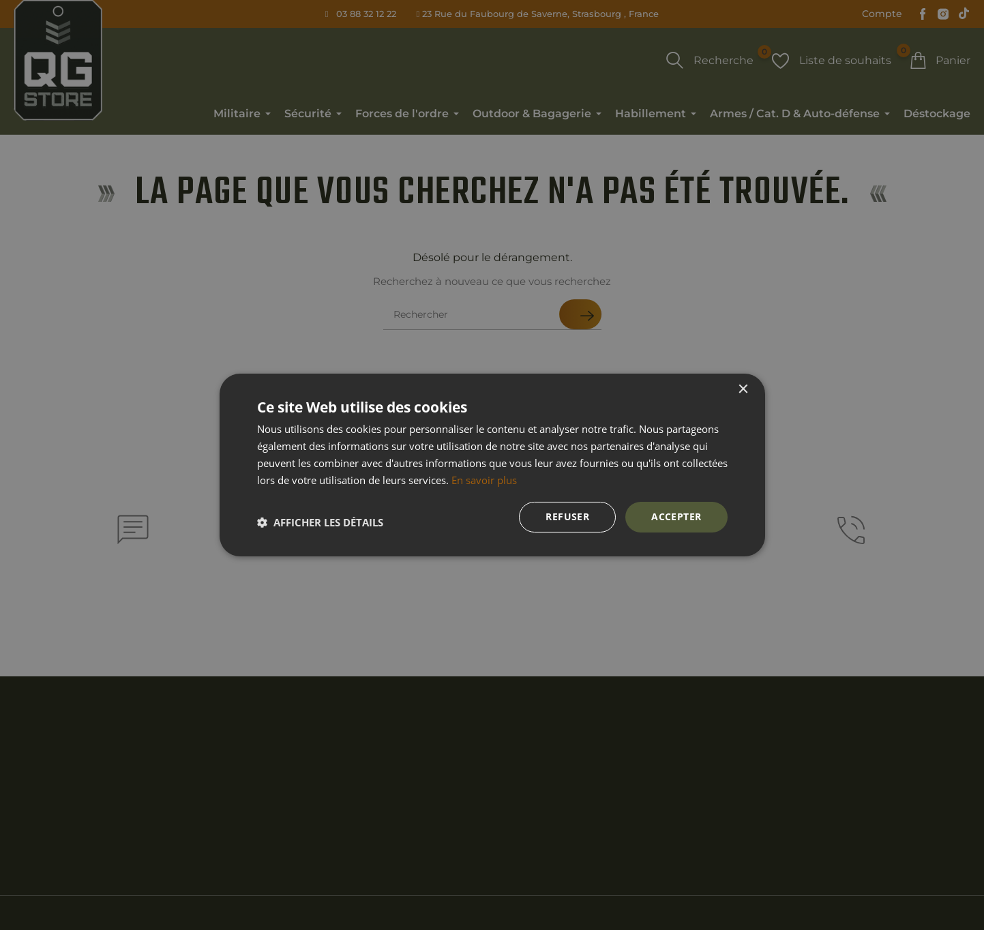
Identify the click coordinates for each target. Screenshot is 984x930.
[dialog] (492, 465)
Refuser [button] (567, 516)
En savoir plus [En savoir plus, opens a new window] (484, 480)
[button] (320, 522)
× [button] (743, 390)
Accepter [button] (676, 516)
